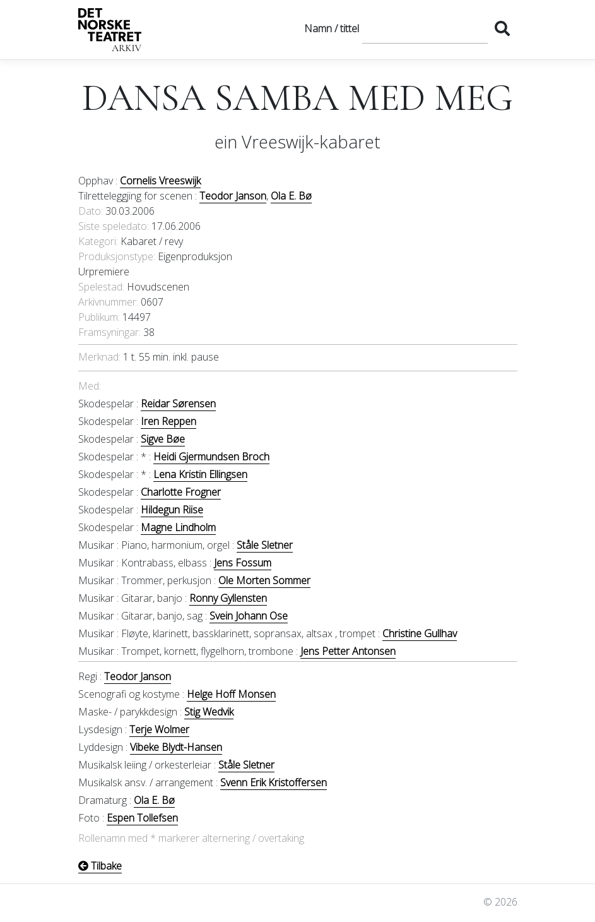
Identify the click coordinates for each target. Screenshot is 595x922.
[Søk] (425, 28)
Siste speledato (112, 226)
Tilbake (100, 866)
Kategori (97, 241)
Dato (89, 211)
